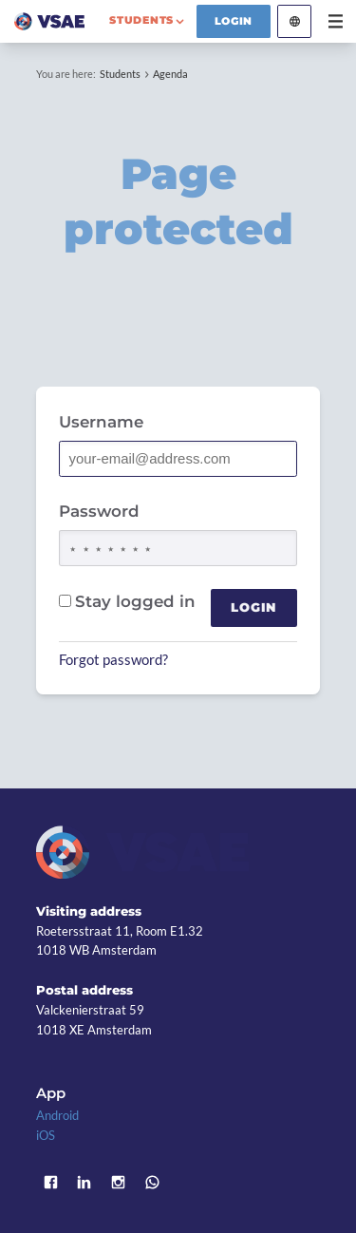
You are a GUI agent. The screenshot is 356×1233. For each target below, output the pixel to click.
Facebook (50, 1181)
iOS (45, 1135)
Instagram (118, 1181)
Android (57, 1115)
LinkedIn (84, 1181)
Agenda (170, 73)
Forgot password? (113, 659)
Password (99, 511)
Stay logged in (127, 601)
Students (120, 73)
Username (101, 421)
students (141, 20)
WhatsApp (152, 1181)
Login (234, 21)
